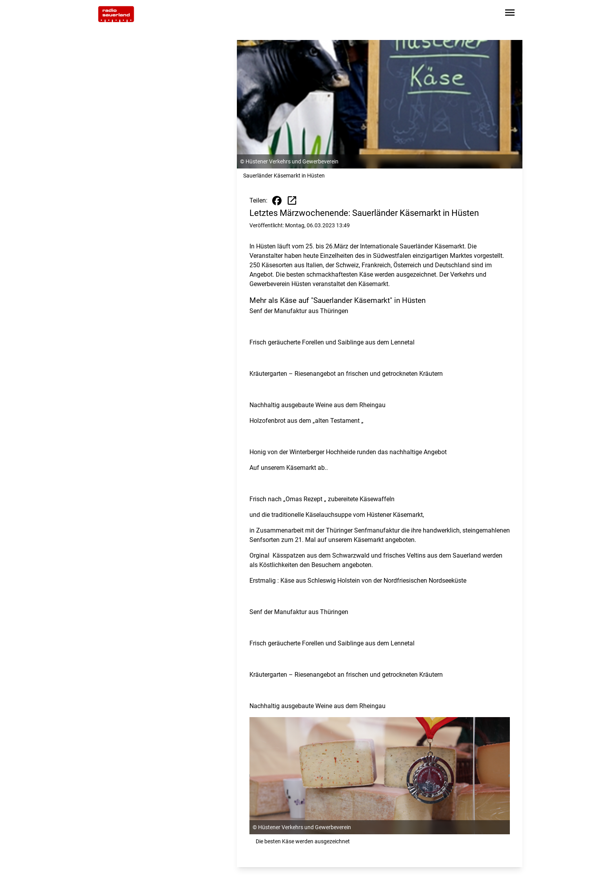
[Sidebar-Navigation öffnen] (510, 14)
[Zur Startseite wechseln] (116, 14)
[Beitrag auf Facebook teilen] (277, 200)
